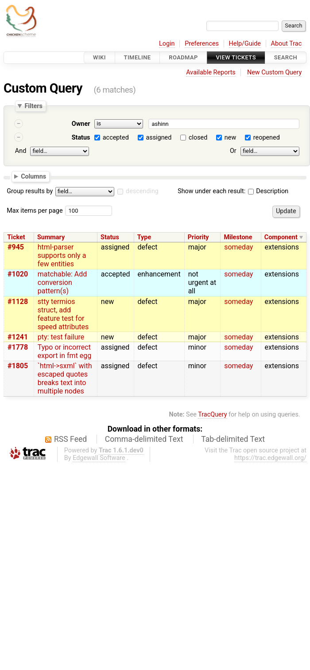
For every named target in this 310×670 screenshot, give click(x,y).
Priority (198, 237)
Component (281, 237)
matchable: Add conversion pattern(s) (62, 282)
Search (285, 57)
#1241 (18, 337)
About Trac (286, 43)
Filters (33, 105)
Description (268, 191)
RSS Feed (70, 439)
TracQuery (212, 414)
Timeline (137, 57)
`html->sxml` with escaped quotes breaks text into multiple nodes (65, 378)
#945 (16, 247)
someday (238, 247)
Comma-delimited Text (144, 439)
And (20, 151)
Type (144, 237)
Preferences (202, 43)
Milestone (238, 237)
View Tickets (236, 57)
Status (81, 137)
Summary (51, 237)
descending (142, 191)
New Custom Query (274, 72)
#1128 (18, 301)
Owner (81, 124)
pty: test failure (61, 337)
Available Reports (211, 72)
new (230, 137)
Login (167, 43)
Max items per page (34, 210)
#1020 (18, 274)
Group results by (30, 191)
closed (198, 137)
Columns (33, 175)
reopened (266, 137)
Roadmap (183, 57)
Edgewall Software (99, 458)
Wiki (99, 57)
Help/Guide (245, 43)
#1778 (18, 347)
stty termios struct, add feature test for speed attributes (63, 314)
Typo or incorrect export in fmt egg (65, 351)
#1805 (18, 366)
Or (233, 151)
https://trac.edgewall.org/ (270, 458)
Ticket (16, 237)
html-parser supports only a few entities (62, 255)
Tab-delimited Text (233, 439)
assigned (158, 137)
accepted (116, 137)
